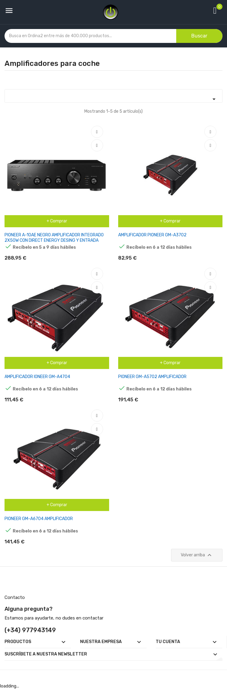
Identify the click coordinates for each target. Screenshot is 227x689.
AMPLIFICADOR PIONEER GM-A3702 (152, 235)
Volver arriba (197, 555)
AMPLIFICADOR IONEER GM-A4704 (37, 376)
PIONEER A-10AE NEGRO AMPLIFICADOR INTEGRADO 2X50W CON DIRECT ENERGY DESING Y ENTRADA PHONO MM (54, 240)
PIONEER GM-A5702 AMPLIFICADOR (152, 376)
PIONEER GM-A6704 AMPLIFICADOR (39, 518)
